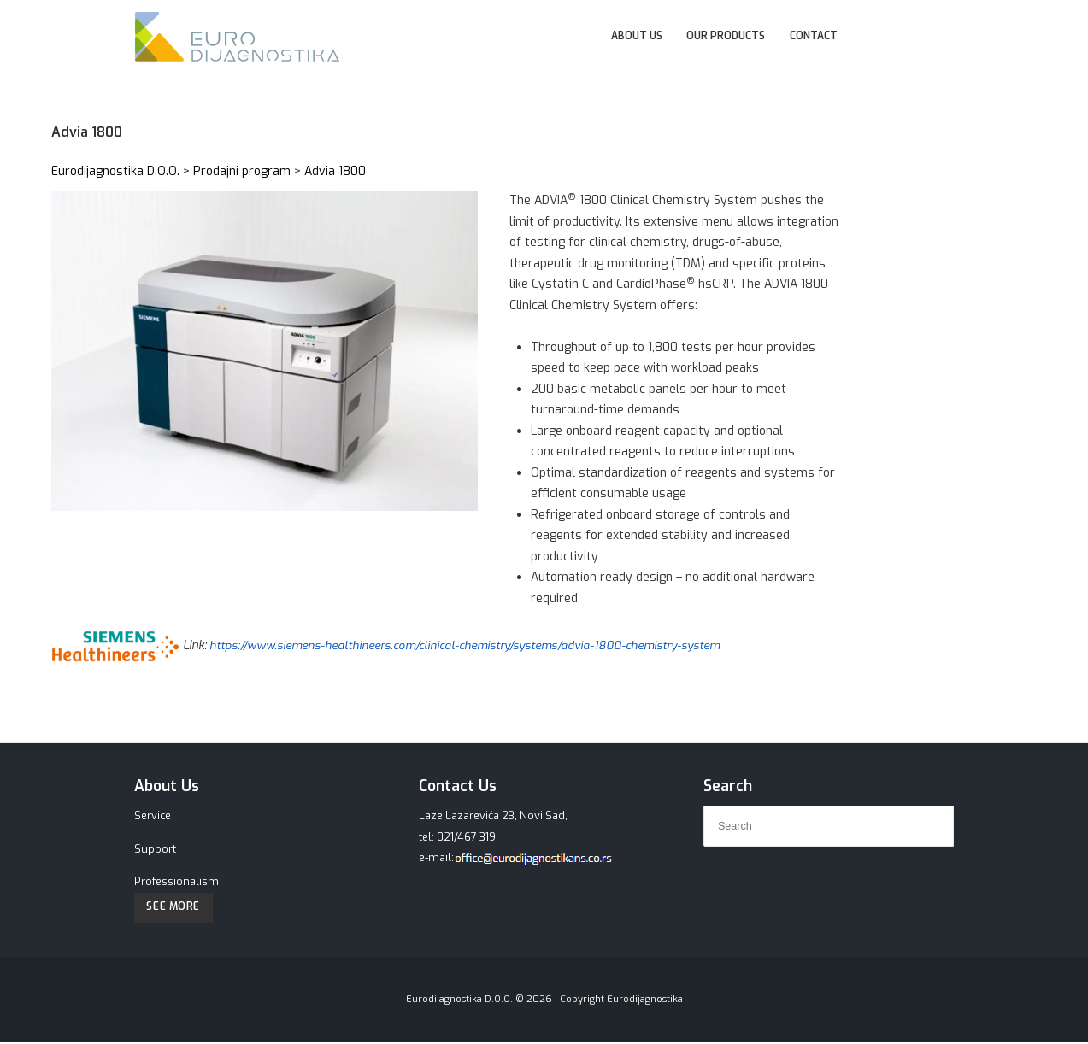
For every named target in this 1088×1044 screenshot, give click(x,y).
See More (176, 907)
